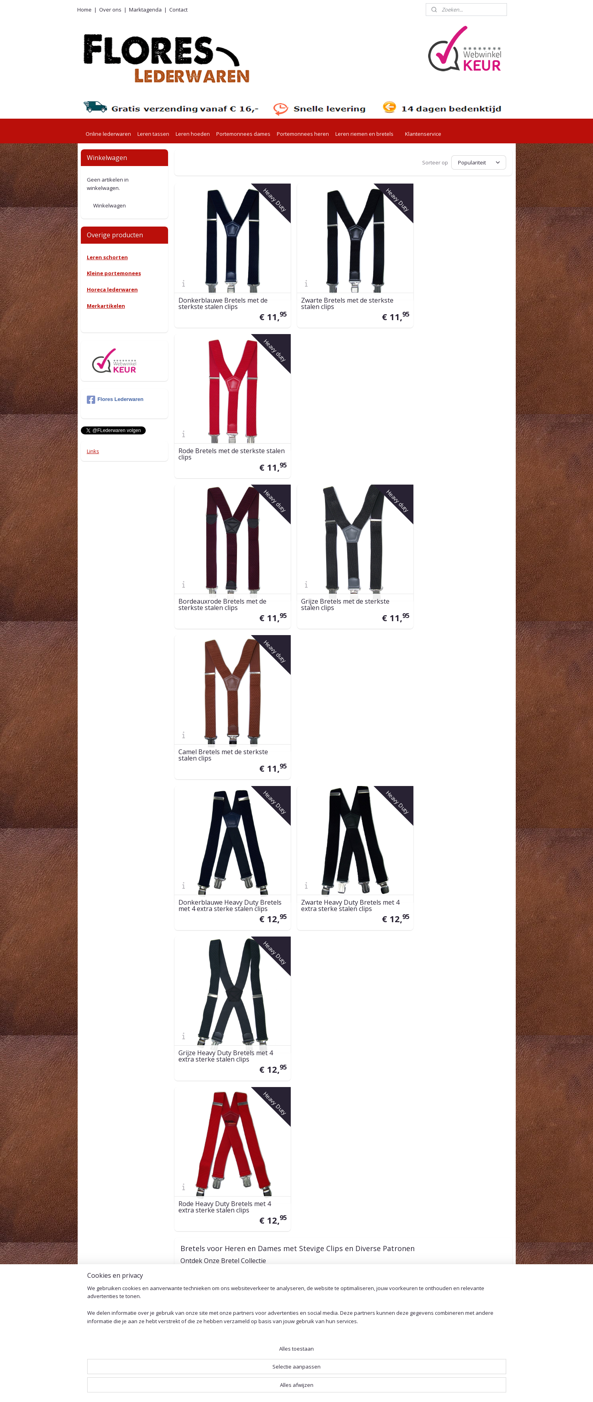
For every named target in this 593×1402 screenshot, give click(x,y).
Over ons (110, 9)
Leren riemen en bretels (364, 133)
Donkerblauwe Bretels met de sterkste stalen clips (223, 295)
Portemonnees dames (243, 133)
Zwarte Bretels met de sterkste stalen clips (339, 295)
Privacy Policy (273, 1300)
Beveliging (269, 1309)
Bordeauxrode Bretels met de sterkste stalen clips (222, 438)
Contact (178, 9)
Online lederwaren (108, 133)
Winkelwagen (109, 205)
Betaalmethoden (277, 1244)
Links (93, 451)
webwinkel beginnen (319, 1387)
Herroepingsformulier (283, 1347)
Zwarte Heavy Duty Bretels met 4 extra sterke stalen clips (342, 580)
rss (289, 1387)
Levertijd (267, 1196)
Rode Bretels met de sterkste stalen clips (451, 295)
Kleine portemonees (114, 273)
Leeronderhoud (276, 1356)
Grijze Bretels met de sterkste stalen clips (337, 438)
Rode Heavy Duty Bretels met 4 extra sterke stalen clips (224, 723)
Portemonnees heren (303, 133)
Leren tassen (153, 133)
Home (84, 9)
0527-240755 (196, 1267)
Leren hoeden (193, 133)
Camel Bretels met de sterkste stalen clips (452, 438)
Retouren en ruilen (279, 1235)
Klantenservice (423, 133)
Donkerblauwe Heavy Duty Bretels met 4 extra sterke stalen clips (227, 577)
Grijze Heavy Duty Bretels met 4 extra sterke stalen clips (455, 580)
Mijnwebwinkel (389, 1387)
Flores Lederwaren (115, 400)
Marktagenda (145, 9)
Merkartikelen (106, 305)
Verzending (270, 1205)
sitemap (272, 1387)
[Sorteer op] (479, 162)
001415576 (214, 1312)
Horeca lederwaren (112, 289)
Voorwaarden (273, 1291)
